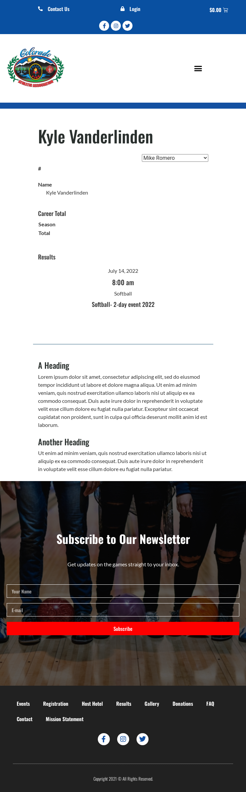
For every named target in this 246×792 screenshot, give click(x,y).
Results (123, 703)
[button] (198, 68)
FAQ (210, 703)
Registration (55, 703)
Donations (183, 703)
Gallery (152, 703)
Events (23, 703)
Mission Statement (64, 718)
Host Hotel (92, 703)
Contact (24, 718)
